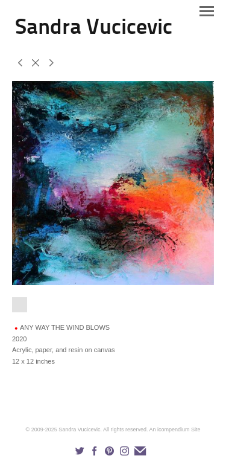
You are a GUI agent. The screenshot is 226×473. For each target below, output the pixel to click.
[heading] (93, 31)
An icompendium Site (174, 429)
